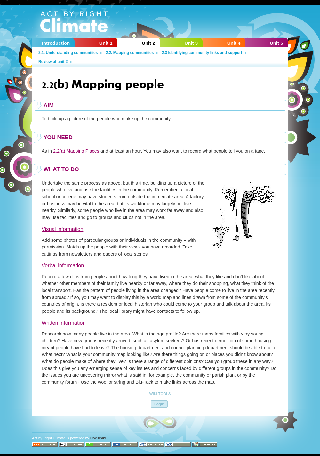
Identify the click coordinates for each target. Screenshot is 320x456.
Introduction (56, 43)
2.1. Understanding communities (68, 53)
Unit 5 (276, 43)
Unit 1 (106, 43)
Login (159, 404)
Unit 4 (234, 43)
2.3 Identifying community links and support (202, 53)
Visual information (62, 229)
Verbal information (63, 265)
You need (58, 137)
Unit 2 (148, 43)
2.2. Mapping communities (130, 53)
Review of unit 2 (53, 61)
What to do (61, 169)
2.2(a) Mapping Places (76, 150)
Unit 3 (191, 43)
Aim (49, 105)
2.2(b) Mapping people (103, 83)
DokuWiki (98, 438)
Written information (64, 323)
